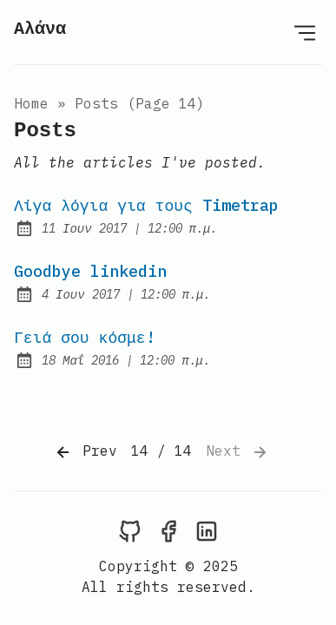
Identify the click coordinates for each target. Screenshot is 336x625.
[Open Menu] (304, 32)
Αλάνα (40, 29)
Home (31, 103)
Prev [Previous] (85, 452)
